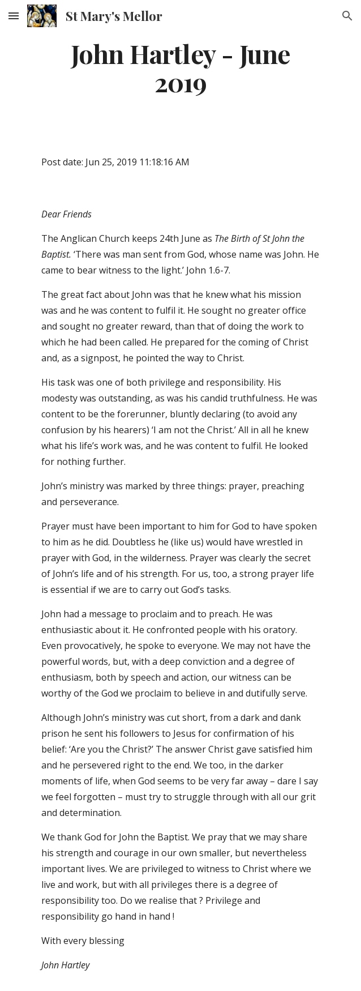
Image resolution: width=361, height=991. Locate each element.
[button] (13, 15)
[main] (180, 67)
